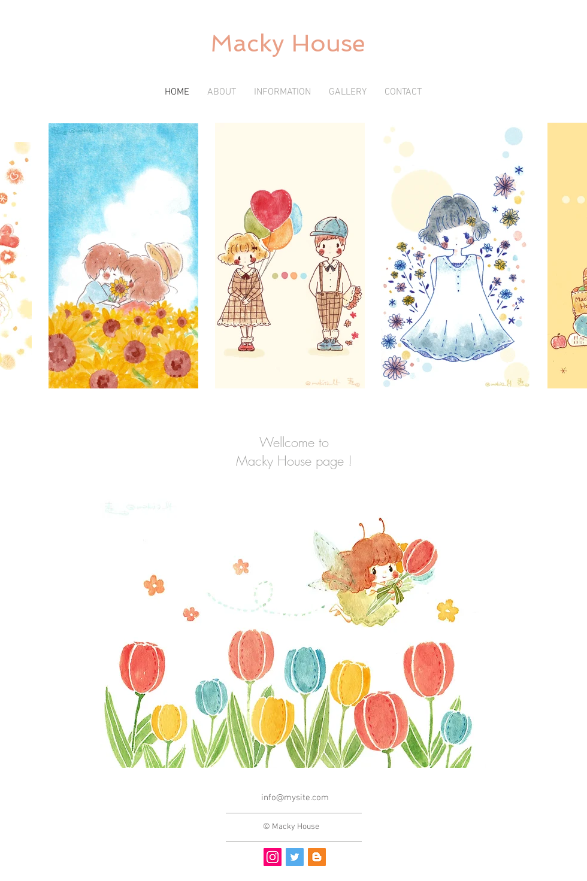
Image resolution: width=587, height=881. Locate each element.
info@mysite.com (295, 797)
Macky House (287, 43)
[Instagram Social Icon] (273, 857)
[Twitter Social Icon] (295, 857)
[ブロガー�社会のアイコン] (317, 857)
